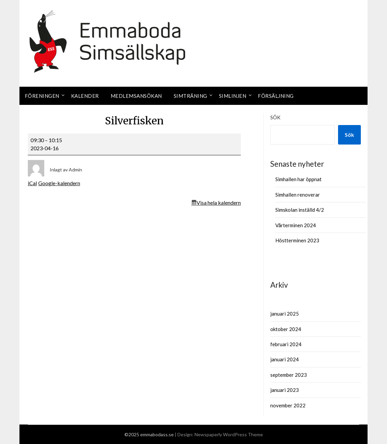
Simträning (190, 96)
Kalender (85, 96)
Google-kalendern (59, 183)
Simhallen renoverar (297, 195)
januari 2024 (284, 359)
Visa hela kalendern (219, 202)
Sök (275, 117)
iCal (32, 183)
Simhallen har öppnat (298, 179)
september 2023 (288, 375)
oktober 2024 (285, 329)
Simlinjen (232, 96)
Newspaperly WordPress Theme (229, 434)
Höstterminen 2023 (297, 240)
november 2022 (288, 405)
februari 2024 (285, 344)
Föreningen (42, 96)
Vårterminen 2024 (295, 225)
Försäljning (276, 96)
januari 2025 (284, 314)
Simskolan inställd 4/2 (299, 210)
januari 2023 (284, 390)
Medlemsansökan (136, 96)
